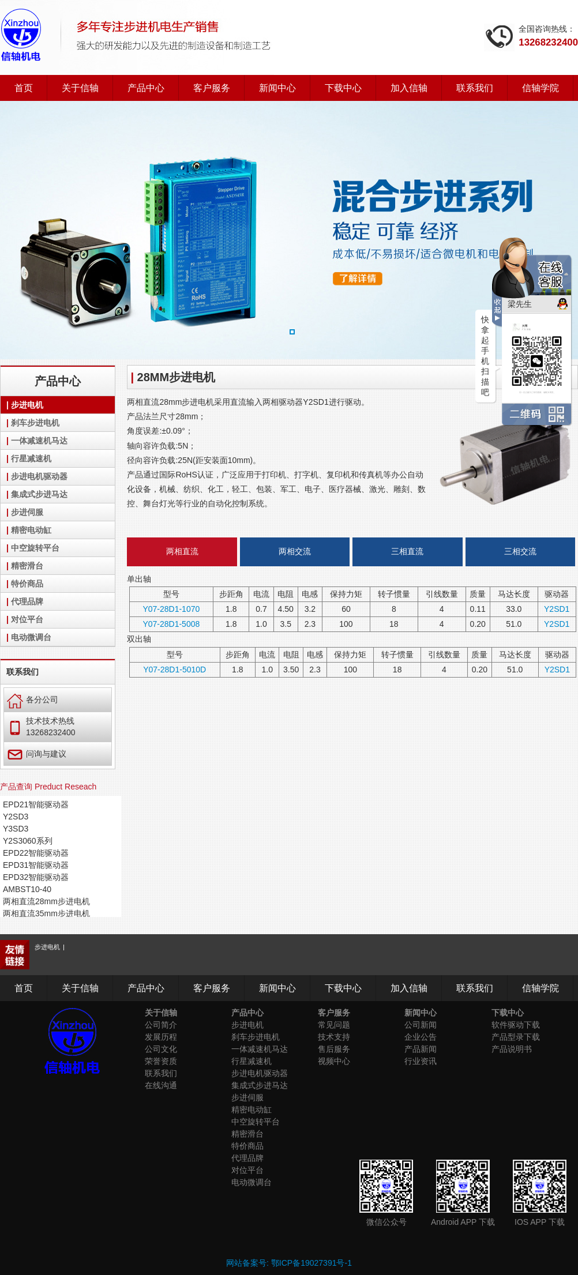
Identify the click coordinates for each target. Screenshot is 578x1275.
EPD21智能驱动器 (36, 804)
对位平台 (27, 619)
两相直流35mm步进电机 (46, 913)
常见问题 (334, 1024)
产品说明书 (511, 1049)
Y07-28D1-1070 (171, 609)
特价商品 (27, 583)
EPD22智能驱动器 (36, 852)
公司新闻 (420, 1024)
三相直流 (407, 551)
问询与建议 (36, 753)
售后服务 (334, 1049)
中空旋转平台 (35, 547)
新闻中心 (277, 88)
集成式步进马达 (39, 494)
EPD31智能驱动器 (36, 865)
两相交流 (295, 551)
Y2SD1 (556, 609)
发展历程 (161, 1036)
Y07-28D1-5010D (174, 669)
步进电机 (27, 404)
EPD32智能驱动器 (36, 877)
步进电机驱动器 (39, 476)
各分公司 (32, 699)
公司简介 (161, 1024)
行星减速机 (31, 458)
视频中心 (334, 1061)
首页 (23, 88)
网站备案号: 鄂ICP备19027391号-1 (289, 1263)
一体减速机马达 (39, 440)
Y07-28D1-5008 (171, 624)
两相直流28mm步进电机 (46, 901)
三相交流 (520, 551)
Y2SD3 (15, 816)
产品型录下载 (515, 1036)
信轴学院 (540, 88)
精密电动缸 (31, 530)
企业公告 (420, 1036)
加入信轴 (409, 88)
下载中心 (343, 88)
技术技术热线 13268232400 (41, 726)
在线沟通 (161, 1085)
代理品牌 (27, 601)
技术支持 (334, 1036)
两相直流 (182, 551)
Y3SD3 (15, 828)
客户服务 (211, 88)
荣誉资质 (161, 1061)
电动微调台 (31, 637)
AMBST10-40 (27, 889)
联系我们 (474, 88)
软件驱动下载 (515, 1024)
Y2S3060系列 (27, 840)
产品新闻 (420, 1049)
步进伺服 (27, 512)
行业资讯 (420, 1061)
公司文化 (161, 1049)
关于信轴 (80, 88)
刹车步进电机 (35, 422)
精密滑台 (27, 565)
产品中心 (145, 88)
